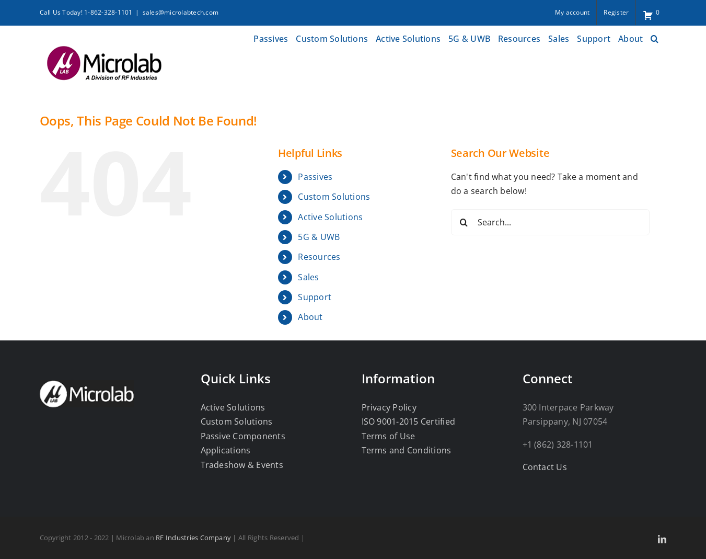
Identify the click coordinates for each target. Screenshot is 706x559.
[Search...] (550, 222)
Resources (319, 257)
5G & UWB (319, 237)
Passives (315, 176)
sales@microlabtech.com (180, 12)
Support (314, 297)
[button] (654, 37)
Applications (226, 450)
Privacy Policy (389, 407)
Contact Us (545, 467)
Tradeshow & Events (242, 465)
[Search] (464, 222)
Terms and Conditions (407, 450)
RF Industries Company (193, 537)
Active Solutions (330, 217)
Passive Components (243, 436)
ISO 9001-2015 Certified (409, 421)
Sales (308, 277)
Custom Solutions (334, 196)
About (310, 317)
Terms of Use (388, 436)
